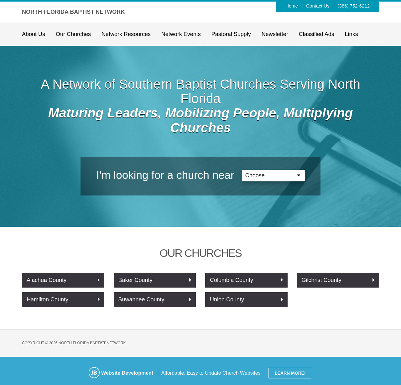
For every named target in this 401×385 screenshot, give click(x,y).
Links (351, 34)
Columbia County (231, 280)
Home (291, 5)
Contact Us (317, 5)
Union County (227, 299)
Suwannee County (141, 299)
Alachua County (46, 280)
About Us (33, 34)
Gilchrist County (321, 280)
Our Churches (73, 34)
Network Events (181, 34)
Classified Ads (316, 34)
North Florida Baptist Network (73, 12)
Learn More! (290, 373)
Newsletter (275, 34)
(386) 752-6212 (353, 5)
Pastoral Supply (231, 34)
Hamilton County (47, 299)
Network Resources (126, 34)
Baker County (135, 280)
